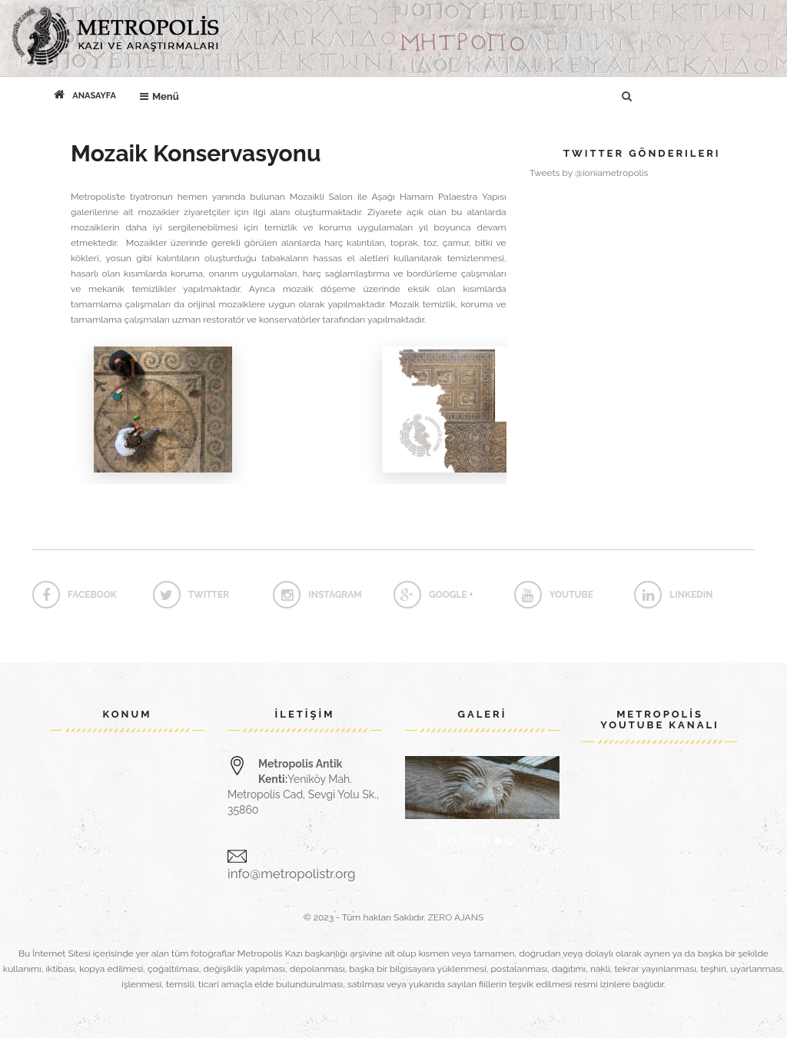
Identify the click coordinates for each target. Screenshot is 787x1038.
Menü (163, 93)
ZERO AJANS (456, 917)
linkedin (673, 595)
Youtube (553, 595)
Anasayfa (85, 94)
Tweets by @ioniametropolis (589, 172)
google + (433, 595)
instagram (317, 595)
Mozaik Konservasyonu (195, 153)
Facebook (74, 595)
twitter (191, 595)
